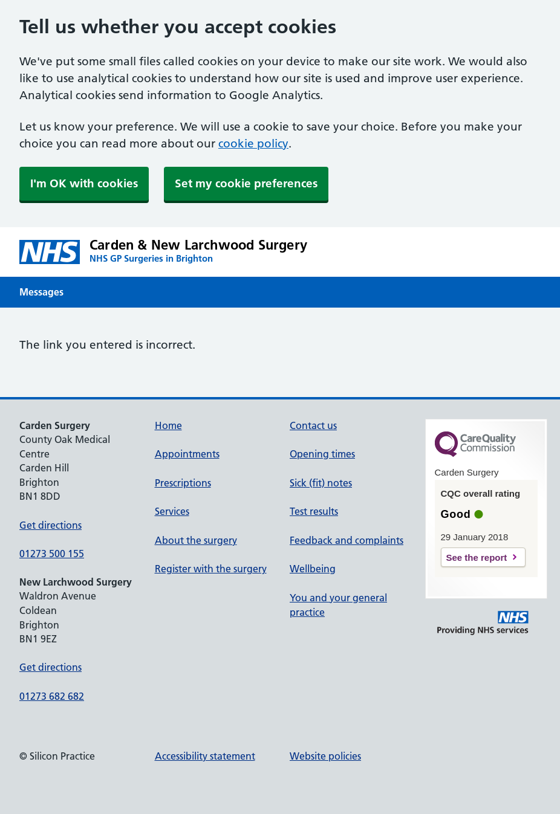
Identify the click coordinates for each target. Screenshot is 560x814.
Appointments (187, 454)
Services (172, 511)
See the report (476, 557)
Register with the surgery (211, 569)
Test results (314, 511)
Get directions (50, 525)
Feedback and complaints (346, 540)
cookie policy (253, 143)
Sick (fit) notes (321, 483)
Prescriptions (183, 483)
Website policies (325, 756)
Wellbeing (313, 569)
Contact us (313, 425)
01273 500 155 (51, 554)
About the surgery (196, 540)
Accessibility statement (205, 756)
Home (168, 425)
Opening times (322, 454)
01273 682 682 (51, 696)
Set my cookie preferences (246, 183)
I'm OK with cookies (84, 183)
